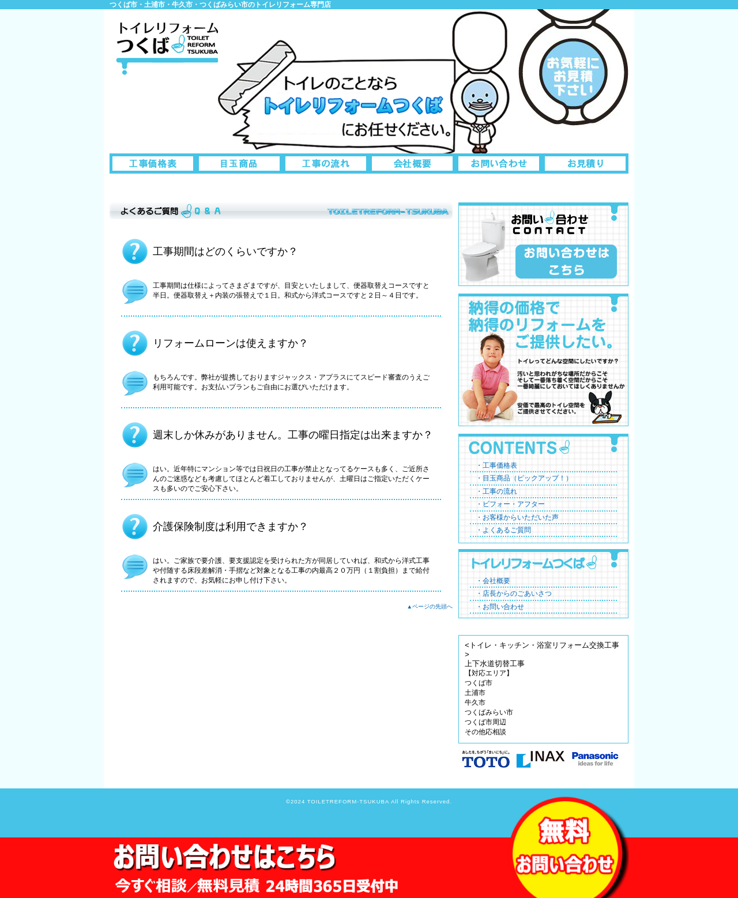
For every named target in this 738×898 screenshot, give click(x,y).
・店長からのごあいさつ (514, 593)
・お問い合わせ (500, 607)
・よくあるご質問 (503, 530)
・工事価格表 (496, 465)
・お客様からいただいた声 (517, 517)
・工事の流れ (496, 491)
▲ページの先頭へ (430, 606)
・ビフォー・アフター (510, 504)
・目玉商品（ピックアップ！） (524, 478)
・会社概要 (493, 581)
